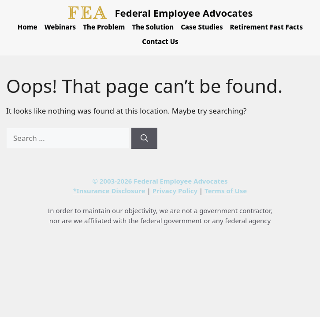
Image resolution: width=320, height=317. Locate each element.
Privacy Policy (175, 190)
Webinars (60, 26)
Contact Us (160, 41)
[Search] (144, 138)
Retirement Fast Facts (266, 26)
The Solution (153, 26)
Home (27, 26)
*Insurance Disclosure (109, 190)
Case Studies (202, 26)
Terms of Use (226, 190)
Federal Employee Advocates (184, 12)
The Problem (104, 26)
